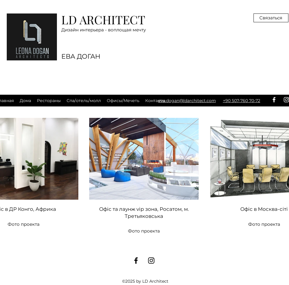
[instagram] (151, 260)
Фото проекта (144, 231)
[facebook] (274, 99)
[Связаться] (270, 17)
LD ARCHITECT (103, 19)
